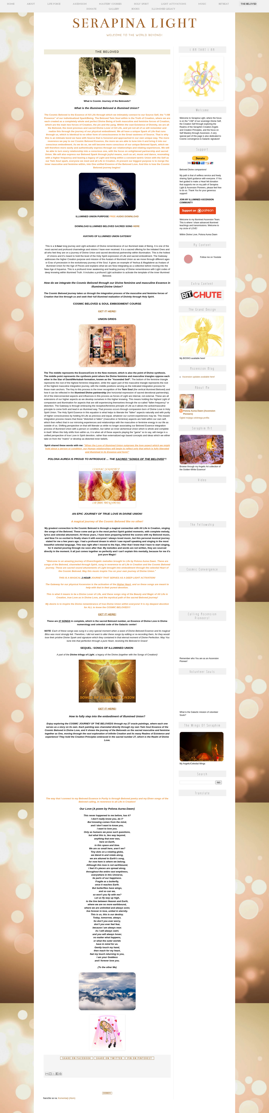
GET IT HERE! (107, 311)
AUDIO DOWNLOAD (127, 216)
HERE (136, 226)
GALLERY (114, 9)
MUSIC (202, 4)
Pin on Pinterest (139, 1058)
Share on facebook (76, 1058)
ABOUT (31, 4)
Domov (107, 1093)
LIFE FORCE (53, 4)
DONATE (91, 9)
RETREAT (224, 4)
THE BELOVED (248, 4)
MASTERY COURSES (110, 4)
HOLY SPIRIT (141, 4)
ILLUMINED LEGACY (163, 9)
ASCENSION (80, 4)
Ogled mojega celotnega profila (194, 418)
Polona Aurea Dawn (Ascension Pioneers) (199, 412)
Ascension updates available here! (198, 377)
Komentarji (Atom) (66, 1098)
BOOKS (135, 9)
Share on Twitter (109, 1058)
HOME (10, 4)
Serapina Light (134, 23)
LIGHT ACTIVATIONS (173, 4)
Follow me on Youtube (188, 259)
